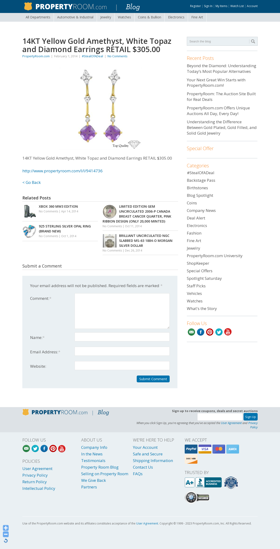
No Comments (118, 56)
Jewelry (105, 17)
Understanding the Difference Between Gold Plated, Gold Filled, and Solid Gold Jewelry (222, 127)
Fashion (194, 233)
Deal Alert (196, 218)
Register (195, 6)
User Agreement (231, 423)
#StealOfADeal (92, 56)
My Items (221, 6)
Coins (149, 17)
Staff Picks (196, 286)
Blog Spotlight (200, 195)
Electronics (176, 17)
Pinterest (210, 332)
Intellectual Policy (38, 488)
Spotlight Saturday (204, 278)
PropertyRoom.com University (215, 255)
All (38, 17)
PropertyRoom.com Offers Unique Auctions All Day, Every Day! (218, 110)
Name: (37, 337)
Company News (201, 210)
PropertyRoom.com (36, 56)
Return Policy (34, 481)
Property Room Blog (100, 467)
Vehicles (194, 293)
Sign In (208, 6)
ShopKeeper (198, 263)
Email (191, 332)
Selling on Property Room (104, 473)
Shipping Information (153, 460)
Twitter (219, 332)
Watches (124, 17)
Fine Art (197, 17)
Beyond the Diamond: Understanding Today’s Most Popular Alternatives (221, 68)
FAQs (138, 473)
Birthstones (197, 187)
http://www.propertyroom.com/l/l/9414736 (62, 170)
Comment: (40, 298)
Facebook (200, 332)
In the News (92, 454)
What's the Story (202, 308)
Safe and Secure (148, 454)
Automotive (75, 17)
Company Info (94, 447)
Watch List (237, 6)
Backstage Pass (201, 180)
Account (252, 6)
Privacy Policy (253, 425)
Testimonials (93, 460)
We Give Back (93, 480)
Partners (89, 487)
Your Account (145, 447)
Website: (38, 366)
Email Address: (45, 352)
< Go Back (31, 182)
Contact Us (143, 467)
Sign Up (250, 417)
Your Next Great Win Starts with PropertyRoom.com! (216, 82)
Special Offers (199, 270)
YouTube (228, 332)
